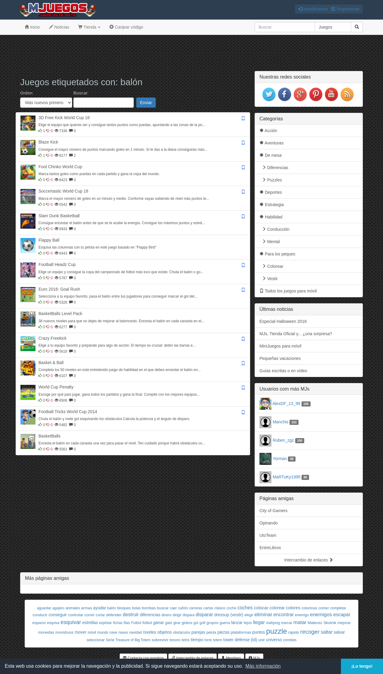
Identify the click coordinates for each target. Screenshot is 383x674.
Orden (26, 93)
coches (245, 607)
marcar (286, 623)
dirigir (177, 615)
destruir (131, 614)
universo (274, 639)
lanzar (237, 622)
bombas (149, 608)
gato (168, 623)
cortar (100, 615)
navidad (135, 632)
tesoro (175, 640)
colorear (277, 607)
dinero (166, 615)
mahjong (273, 623)
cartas (208, 608)
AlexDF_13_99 (286, 403)
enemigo (302, 615)
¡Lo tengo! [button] (361, 666)
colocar (261, 607)
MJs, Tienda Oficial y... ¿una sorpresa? (295, 333)
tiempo (197, 639)
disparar (204, 614)
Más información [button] (262, 666)
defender (113, 615)
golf (202, 623)
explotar (105, 623)
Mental (269, 241)
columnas (309, 608)
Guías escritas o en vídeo (283, 370)
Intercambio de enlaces (308, 560)
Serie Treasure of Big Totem (128, 640)
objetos (164, 632)
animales (73, 608)
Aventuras (271, 143)
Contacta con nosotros (143, 658)
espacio (39, 622)
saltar (326, 632)
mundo (102, 632)
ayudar (99, 607)
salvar (339, 632)
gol (196, 623)
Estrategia (271, 204)
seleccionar (96, 640)
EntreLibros (270, 547)
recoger (310, 632)
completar (338, 608)
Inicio (32, 27)
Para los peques (277, 254)
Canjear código (126, 27)
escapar (342, 614)
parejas (198, 632)
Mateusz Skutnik (322, 622)
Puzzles (270, 180)
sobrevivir (160, 640)
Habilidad (270, 217)
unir (261, 640)
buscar (163, 608)
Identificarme (313, 9)
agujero (58, 608)
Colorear (271, 266)
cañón (183, 608)
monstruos (64, 632)
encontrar (284, 614)
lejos (248, 622)
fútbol (147, 622)
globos (187, 623)
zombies (290, 640)
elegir (248, 615)
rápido (293, 632)
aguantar (44, 608)
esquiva (53, 623)
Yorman (280, 458)
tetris (185, 640)
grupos (213, 622)
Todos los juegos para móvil (288, 291)
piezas (223, 632)
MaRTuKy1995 (287, 477)
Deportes (270, 192)
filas (127, 623)
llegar (259, 622)
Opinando (268, 523)
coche (231, 608)
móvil (91, 632)
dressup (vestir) (228, 614)
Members (231, 658)
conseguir (58, 614)
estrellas (90, 622)
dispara (189, 615)
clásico (219, 608)
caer (173, 608)
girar (176, 623)
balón (111, 608)
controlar (75, 615)
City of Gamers (273, 510)
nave (113, 632)
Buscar (80, 93)
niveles (149, 632)
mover (81, 632)
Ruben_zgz (283, 440)
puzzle (276, 631)
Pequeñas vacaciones (280, 358)
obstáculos (181, 632)
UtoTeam (267, 535)
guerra (224, 623)
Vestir (268, 278)
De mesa (270, 155)
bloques (124, 608)
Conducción (274, 229)
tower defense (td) (240, 639)
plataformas (241, 632)
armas (86, 608)
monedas (46, 632)
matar (299, 622)
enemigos (321, 614)
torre (208, 640)
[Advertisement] (191, 52)
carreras (195, 608)
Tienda (89, 27)
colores (293, 607)
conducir (40, 615)
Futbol (136, 623)
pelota (211, 632)
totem (217, 640)
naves (123, 632)
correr (89, 615)
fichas (117, 623)
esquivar (70, 622)
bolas (136, 608)
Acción (268, 130)
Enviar (146, 102)
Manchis (280, 421)
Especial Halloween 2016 (283, 321)
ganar (158, 622)
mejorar (344, 622)
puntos (258, 632)
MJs (254, 658)
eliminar (263, 614)
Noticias (59, 27)
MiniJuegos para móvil (280, 346)
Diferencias (273, 167)
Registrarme (345, 9)
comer (323, 608)
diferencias (150, 614)
